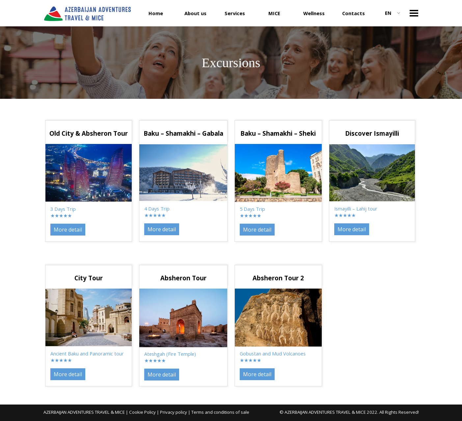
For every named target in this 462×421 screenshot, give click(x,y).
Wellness (314, 13)
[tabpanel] (372, 133)
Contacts (353, 13)
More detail (352, 229)
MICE (274, 13)
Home (156, 13)
